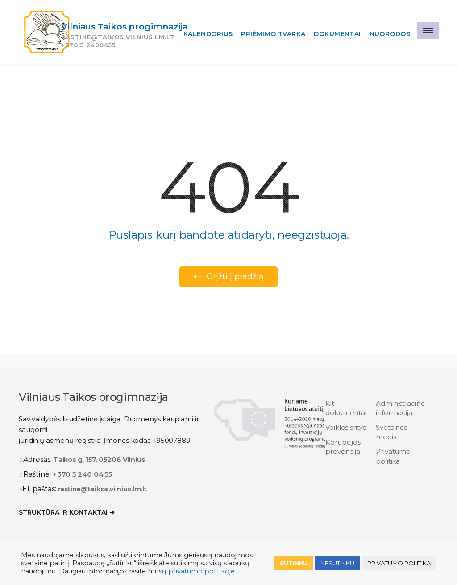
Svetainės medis (391, 432)
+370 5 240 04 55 (82, 474)
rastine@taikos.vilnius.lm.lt (102, 489)
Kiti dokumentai (345, 408)
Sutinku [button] (293, 563)
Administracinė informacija (400, 408)
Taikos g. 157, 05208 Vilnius (99, 459)
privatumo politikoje (201, 571)
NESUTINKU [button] (337, 563)
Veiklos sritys (345, 427)
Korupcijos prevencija (343, 447)
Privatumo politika (393, 456)
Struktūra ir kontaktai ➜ (67, 512)
